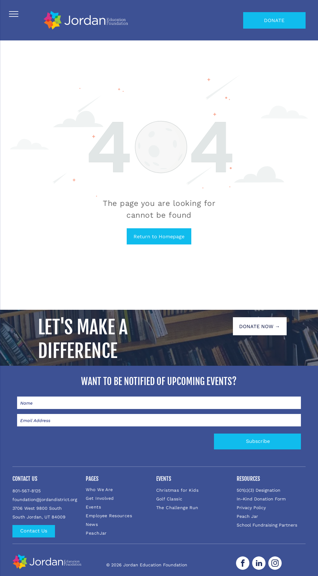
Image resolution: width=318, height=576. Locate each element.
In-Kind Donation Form (261, 498)
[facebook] (242, 563)
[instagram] (275, 563)
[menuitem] (120, 489)
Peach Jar (247, 516)
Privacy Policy (251, 507)
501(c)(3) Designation (258, 490)
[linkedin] (259, 563)
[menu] (14, 14)
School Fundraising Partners (267, 525)
